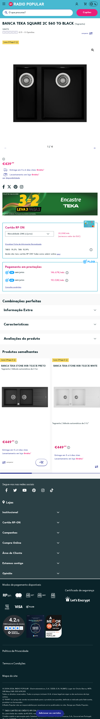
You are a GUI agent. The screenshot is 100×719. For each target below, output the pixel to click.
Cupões (87, 12)
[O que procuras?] (37, 12)
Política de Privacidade (15, 651)
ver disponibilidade (11, 178)
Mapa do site (9, 676)
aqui (58, 254)
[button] (94, 148)
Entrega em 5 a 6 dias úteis (23, 170)
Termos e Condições (13, 663)
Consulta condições (13, 287)
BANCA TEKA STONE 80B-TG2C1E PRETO (23, 366)
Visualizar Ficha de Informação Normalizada (23, 244)
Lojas (7, 502)
